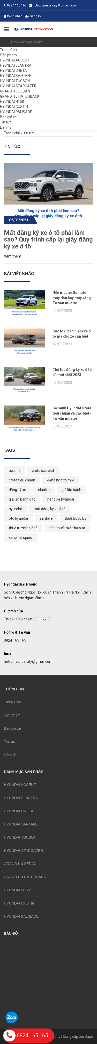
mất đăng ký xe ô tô (49, 509)
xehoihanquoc (20, 537)
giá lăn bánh (71, 490)
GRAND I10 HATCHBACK (19, 96)
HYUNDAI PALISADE (16, 112)
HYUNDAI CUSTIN (14, 107)
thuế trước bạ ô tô (23, 528)
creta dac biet (43, 471)
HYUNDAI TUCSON (15, 81)
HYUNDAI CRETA (13, 70)
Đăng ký (33, 16)
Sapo (89, 1036)
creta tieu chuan (22, 480)
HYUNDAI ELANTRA (16, 65)
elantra (44, 490)
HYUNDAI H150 (12, 101)
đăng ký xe (17, 490)
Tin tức (5, 122)
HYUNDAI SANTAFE (15, 76)
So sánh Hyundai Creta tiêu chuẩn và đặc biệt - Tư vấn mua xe (72, 413)
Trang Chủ (8, 50)
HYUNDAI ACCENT (14, 60)
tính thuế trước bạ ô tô (67, 528)
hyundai (15, 509)
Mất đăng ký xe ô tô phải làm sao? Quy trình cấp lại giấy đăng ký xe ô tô (48, 239)
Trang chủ (12, 133)
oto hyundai (18, 518)
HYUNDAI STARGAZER (18, 86)
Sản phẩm (8, 55)
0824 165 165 (25, 1035)
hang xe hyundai (60, 499)
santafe (46, 518)
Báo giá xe (8, 117)
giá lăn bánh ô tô (22, 499)
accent (14, 471)
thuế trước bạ (75, 518)
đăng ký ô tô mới (60, 480)
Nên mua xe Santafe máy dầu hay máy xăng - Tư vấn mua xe (73, 298)
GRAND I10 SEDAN (15, 91)
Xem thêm (12, 256)
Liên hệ (5, 127)
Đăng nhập (13, 16)
